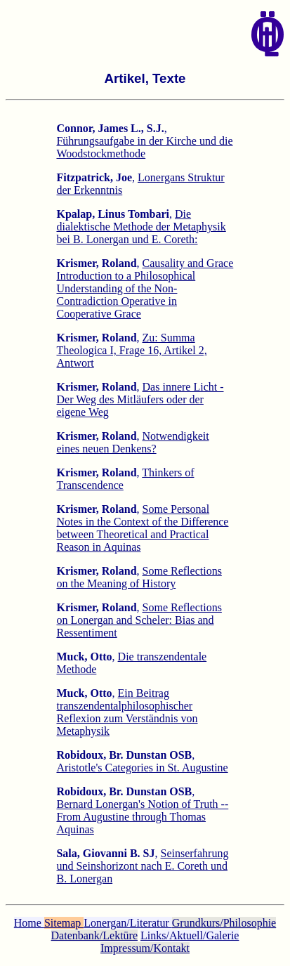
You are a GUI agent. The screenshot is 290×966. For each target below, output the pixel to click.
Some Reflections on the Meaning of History (138, 577)
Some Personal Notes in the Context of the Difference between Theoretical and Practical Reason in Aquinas (142, 528)
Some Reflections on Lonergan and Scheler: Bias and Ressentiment (138, 620)
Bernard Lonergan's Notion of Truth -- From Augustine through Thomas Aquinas (142, 816)
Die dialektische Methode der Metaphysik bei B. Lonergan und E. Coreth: (140, 226)
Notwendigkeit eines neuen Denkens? (132, 442)
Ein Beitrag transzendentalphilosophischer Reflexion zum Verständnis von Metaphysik (126, 712)
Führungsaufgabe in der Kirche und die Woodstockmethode (144, 147)
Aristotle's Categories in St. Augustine (142, 768)
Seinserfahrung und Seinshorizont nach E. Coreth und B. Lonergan (142, 866)
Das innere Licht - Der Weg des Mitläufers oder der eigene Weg (139, 399)
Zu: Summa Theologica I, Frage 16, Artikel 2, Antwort (131, 350)
